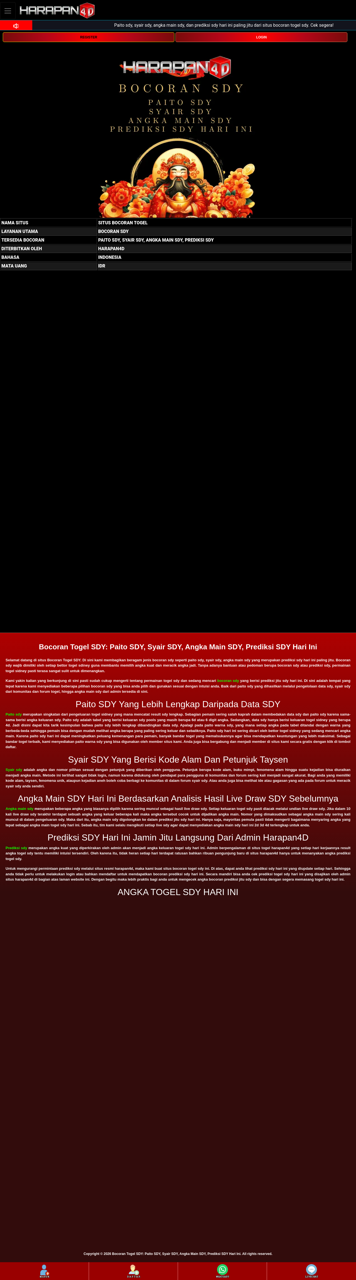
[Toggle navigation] (8, 10)
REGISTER (88, 37)
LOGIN (261, 37)
